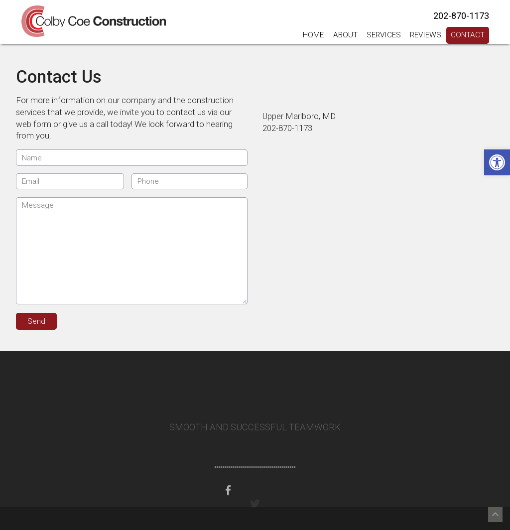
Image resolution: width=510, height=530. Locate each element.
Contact (468, 34)
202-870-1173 (461, 15)
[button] (497, 162)
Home (313, 34)
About (345, 34)
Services (384, 34)
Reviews (425, 34)
